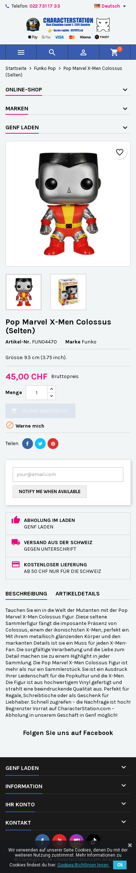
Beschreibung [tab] (26, 593)
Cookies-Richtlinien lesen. (83, 865)
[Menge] (37, 392)
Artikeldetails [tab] (77, 593)
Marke (73, 342)
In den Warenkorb (39, 411)
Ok (120, 865)
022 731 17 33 (44, 6)
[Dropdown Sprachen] (111, 6)
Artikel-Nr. (18, 342)
